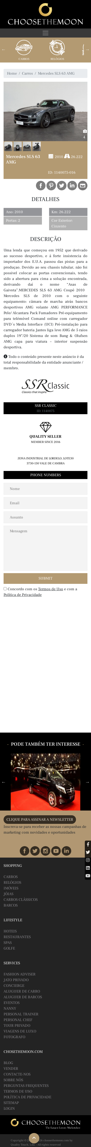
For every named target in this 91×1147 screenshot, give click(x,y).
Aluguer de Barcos (23, 997)
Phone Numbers (45, 475)
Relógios (57, 59)
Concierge (14, 985)
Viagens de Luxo (20, 1031)
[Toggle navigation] (45, 33)
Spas (8, 942)
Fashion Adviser (19, 974)
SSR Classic (45, 405)
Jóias (8, 894)
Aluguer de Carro (22, 991)
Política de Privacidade (23, 594)
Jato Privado (16, 980)
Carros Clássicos (21, 899)
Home (12, 73)
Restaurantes (17, 937)
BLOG (8, 1063)
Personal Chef (18, 1019)
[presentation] (34, 609)
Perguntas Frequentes (26, 1085)
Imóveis (11, 888)
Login (9, 1108)
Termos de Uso (50, 589)
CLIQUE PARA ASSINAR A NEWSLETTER (39, 819)
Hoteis (10, 931)
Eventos (12, 1002)
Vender (11, 1068)
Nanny (10, 1008)
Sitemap (11, 1102)
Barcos (11, 905)
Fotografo (14, 1037)
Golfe (9, 948)
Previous (3, 49)
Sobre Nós (13, 1080)
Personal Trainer (21, 1014)
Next (87, 49)
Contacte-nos (17, 1074)
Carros (24, 59)
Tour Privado (17, 1025)
